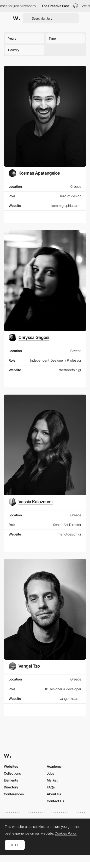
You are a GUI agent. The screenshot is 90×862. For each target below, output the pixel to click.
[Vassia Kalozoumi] (31, 502)
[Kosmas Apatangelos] (34, 173)
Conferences (14, 794)
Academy (54, 766)
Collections (12, 773)
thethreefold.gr (70, 370)
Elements (11, 780)
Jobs (50, 773)
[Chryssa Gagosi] (29, 337)
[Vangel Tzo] (24, 666)
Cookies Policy (66, 833)
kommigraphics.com (66, 205)
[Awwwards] (16, 18)
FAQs (51, 787)
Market (52, 780)
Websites (11, 766)
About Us (54, 794)
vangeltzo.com (70, 698)
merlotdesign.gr (69, 534)
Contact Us (55, 801)
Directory (11, 787)
